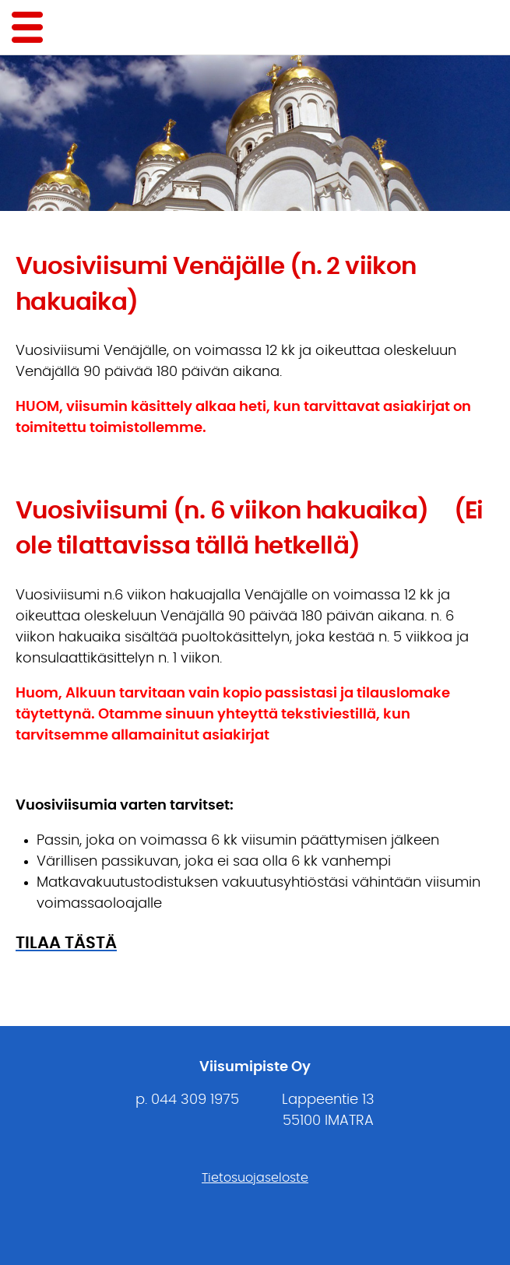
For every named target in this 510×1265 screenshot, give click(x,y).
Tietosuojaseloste (255, 1178)
